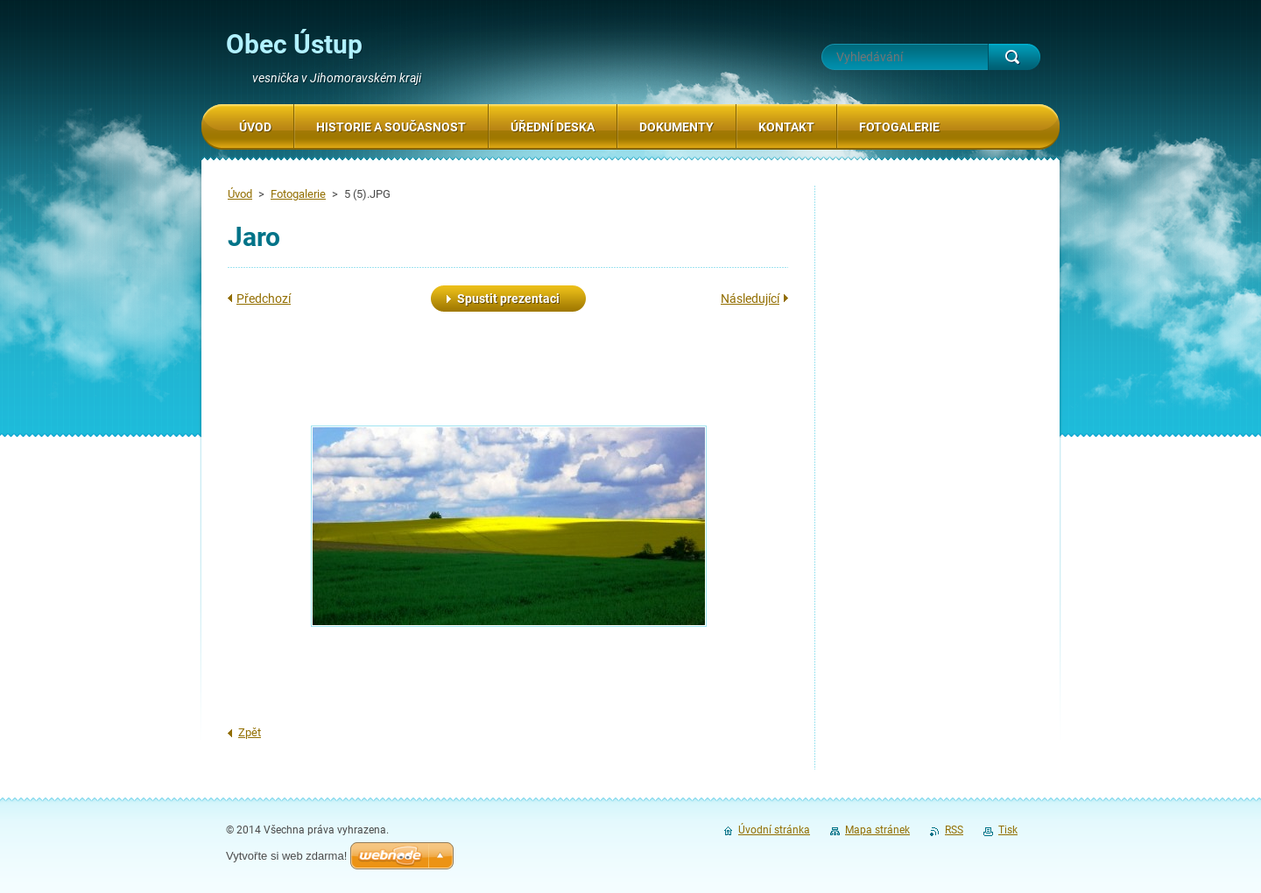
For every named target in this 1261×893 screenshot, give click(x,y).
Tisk (1008, 830)
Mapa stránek (877, 830)
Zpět (249, 732)
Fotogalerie (298, 193)
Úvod (240, 193)
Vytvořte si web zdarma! (286, 855)
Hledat (1014, 57)
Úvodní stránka (774, 830)
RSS (954, 830)
